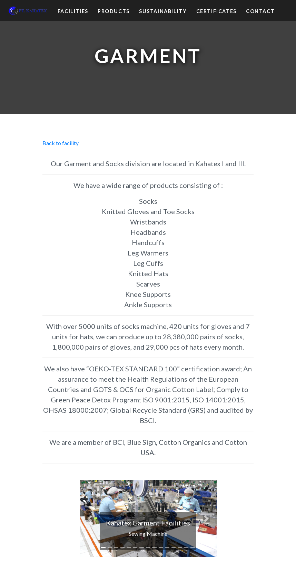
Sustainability (163, 11)
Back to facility (60, 143)
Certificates (216, 11)
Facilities (73, 11)
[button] (90, 518)
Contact (260, 11)
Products (114, 11)
